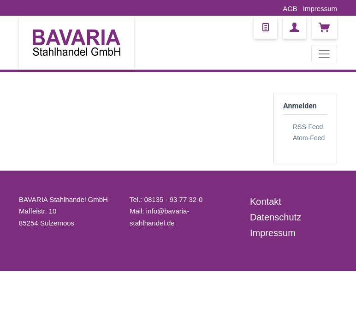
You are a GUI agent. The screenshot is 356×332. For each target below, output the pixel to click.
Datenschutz (275, 217)
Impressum (320, 8)
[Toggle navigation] (324, 54)
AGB (290, 8)
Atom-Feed (309, 138)
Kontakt (265, 201)
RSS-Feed (308, 126)
